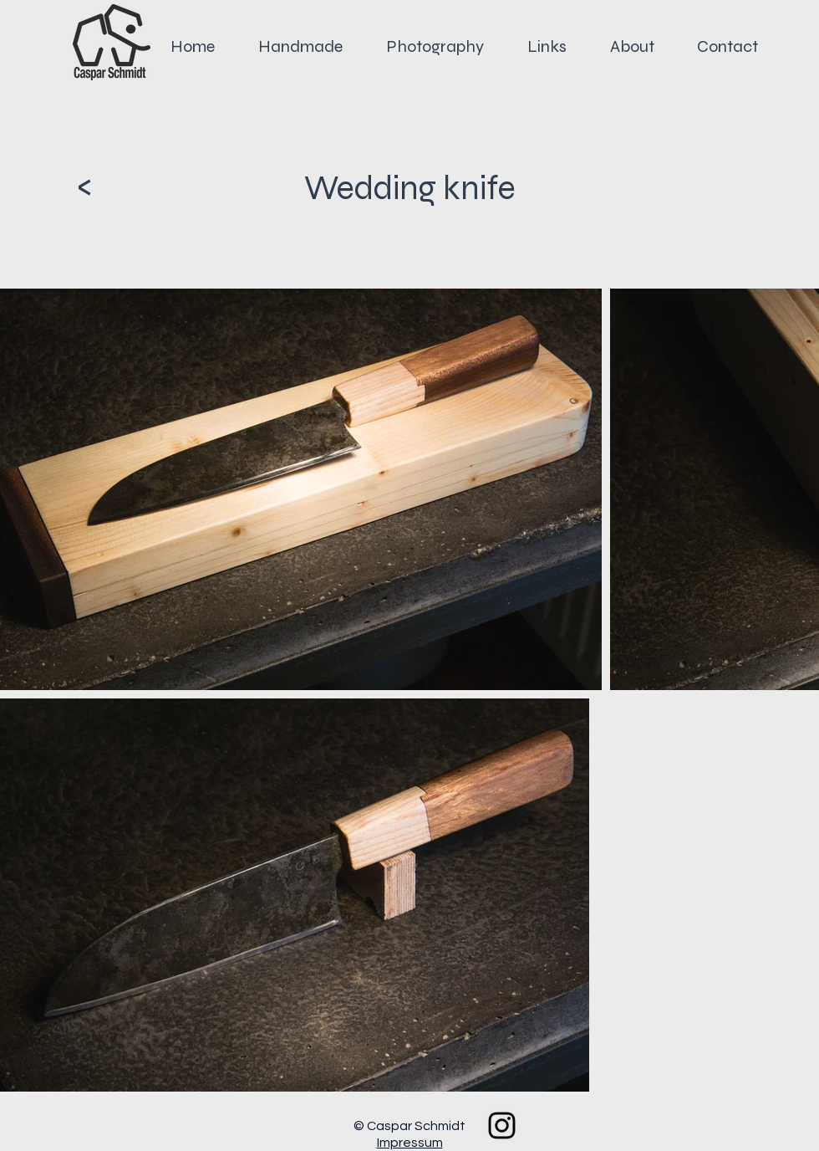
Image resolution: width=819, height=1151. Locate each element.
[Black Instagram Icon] (502, 1125)
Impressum (410, 1142)
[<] (84, 186)
